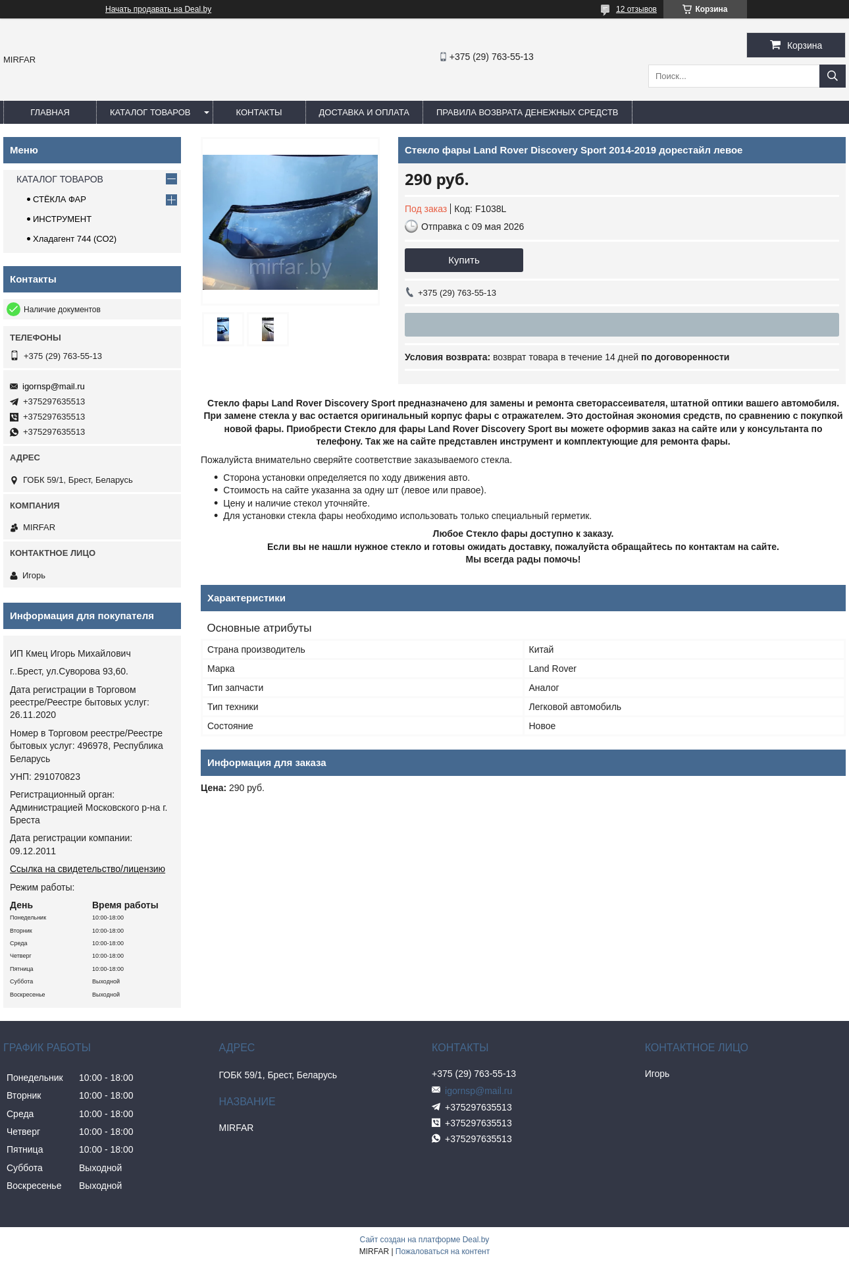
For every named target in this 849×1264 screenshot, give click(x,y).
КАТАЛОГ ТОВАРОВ (150, 112)
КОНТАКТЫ (259, 112)
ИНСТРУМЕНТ (62, 219)
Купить (463, 259)
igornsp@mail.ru (53, 386)
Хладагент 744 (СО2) (74, 239)
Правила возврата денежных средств (527, 112)
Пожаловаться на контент (443, 1251)
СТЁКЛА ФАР (59, 199)
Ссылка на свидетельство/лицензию (87, 869)
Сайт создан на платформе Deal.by (425, 1239)
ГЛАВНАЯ (50, 112)
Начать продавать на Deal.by (158, 9)
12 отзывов (636, 9)
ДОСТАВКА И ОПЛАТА (364, 112)
